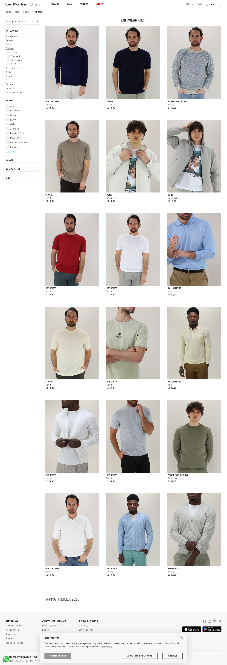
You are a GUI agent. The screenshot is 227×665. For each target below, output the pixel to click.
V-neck (14, 64)
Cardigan (15, 52)
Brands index (12, 634)
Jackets (9, 40)
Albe (12, 106)
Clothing (27, 12)
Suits (8, 80)
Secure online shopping (53, 634)
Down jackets (12, 36)
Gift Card (10, 638)
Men (17, 12)
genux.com (101, 661)
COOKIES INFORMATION (85, 657)
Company (83, 625)
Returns (45, 642)
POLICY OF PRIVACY (56, 657)
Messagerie (16, 138)
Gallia (12, 124)
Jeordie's (14, 128)
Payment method (50, 638)
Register (46, 629)
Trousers (10, 88)
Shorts (9, 76)
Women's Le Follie (14, 625)
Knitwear (10, 48)
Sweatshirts (16, 60)
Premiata (14, 147)
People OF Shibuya (19, 142)
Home (8, 12)
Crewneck (15, 56)
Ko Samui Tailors (18, 133)
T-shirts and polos (14, 92)
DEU (115, 661)
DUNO (13, 119)
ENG (112, 661)
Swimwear (10, 84)
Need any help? (49, 625)
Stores (82, 638)
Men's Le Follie (12, 629)
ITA (108, 661)
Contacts (83, 642)
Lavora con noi (86, 629)
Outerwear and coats (15, 68)
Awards (82, 634)
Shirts (8, 72)
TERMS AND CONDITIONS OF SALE (21, 657)
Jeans (8, 44)
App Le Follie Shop (14, 642)
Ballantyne (15, 110)
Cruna (13, 115)
